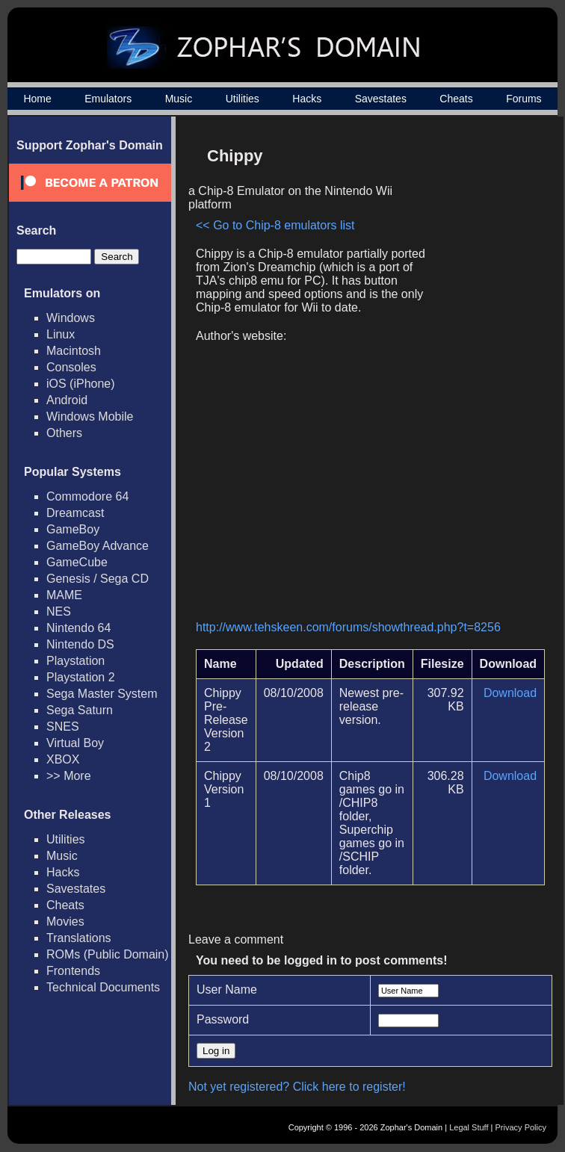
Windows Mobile (89, 416)
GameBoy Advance (97, 545)
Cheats (455, 99)
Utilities (242, 99)
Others (64, 433)
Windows (70, 318)
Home (37, 99)
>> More (68, 775)
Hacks (306, 99)
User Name (227, 989)
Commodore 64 (87, 496)
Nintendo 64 (78, 628)
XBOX (62, 759)
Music (179, 99)
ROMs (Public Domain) (107, 954)
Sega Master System (102, 693)
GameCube (77, 562)
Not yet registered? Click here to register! (297, 1086)
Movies (65, 921)
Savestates (381, 99)
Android (66, 400)
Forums (523, 99)
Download (510, 693)
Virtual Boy (75, 743)
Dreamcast (75, 513)
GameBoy (72, 529)
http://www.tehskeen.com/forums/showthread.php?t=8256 (348, 627)
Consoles (71, 367)
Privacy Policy (520, 1127)
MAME (64, 595)
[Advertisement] (481, 374)
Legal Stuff (468, 1127)
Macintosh (73, 350)
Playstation (75, 660)
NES (58, 611)
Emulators (108, 99)
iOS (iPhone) (80, 383)
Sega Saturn (79, 710)
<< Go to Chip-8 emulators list (275, 225)
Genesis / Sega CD (97, 578)
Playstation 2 (80, 677)
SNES (62, 726)
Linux (60, 334)
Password (223, 1019)
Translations (78, 938)
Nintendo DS (80, 644)
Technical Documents (103, 987)
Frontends (73, 970)
